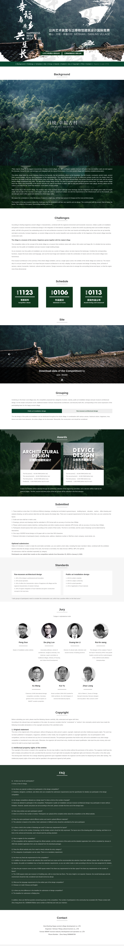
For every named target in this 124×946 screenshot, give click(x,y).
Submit (63, 64)
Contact (88, 64)
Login (103, 64)
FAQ (82, 64)
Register (96, 64)
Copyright (76, 64)
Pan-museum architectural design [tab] (87, 411)
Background (21, 64)
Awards (56, 64)
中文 (107, 64)
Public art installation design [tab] (36, 411)
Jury (69, 64)
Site (45, 64)
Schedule (38, 64)
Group (50, 64)
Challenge (30, 64)
